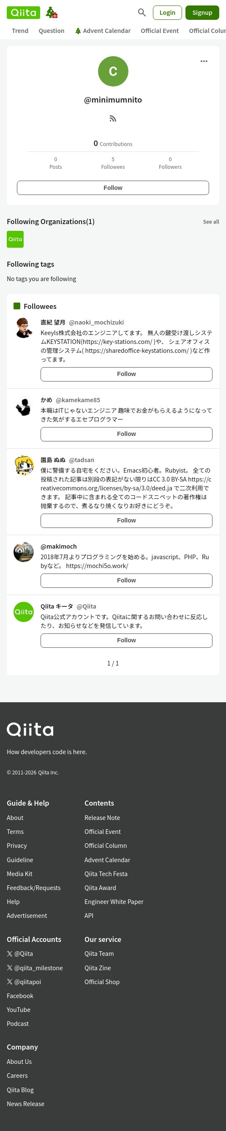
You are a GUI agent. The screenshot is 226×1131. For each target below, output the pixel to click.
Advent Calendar (103, 30)
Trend (20, 30)
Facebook (20, 995)
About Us (19, 1061)
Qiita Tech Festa (106, 873)
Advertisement (27, 915)
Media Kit (20, 873)
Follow (112, 187)
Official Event (160, 30)
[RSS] (113, 118)
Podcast (18, 1023)
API (88, 915)
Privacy (17, 845)
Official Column (105, 845)
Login (168, 12)
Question (51, 30)
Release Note (102, 817)
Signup (202, 12)
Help (13, 901)
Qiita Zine (97, 967)
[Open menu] (204, 61)
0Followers (170, 162)
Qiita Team (99, 953)
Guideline (20, 859)
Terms (15, 831)
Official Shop (102, 981)
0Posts (55, 162)
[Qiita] (23, 12)
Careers (17, 1075)
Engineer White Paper (114, 901)
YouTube (18, 1009)
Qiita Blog (20, 1089)
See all (211, 221)
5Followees (113, 162)
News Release (25, 1103)
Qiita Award (100, 887)
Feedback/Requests (34, 887)
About (15, 817)
